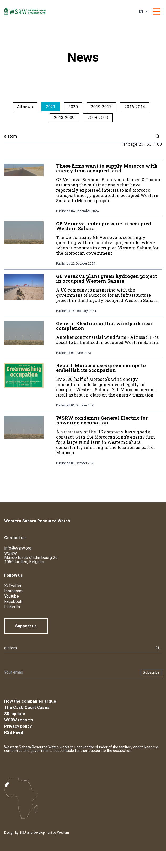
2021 (50, 106)
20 (140, 144)
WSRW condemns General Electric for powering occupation (102, 420)
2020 (73, 106)
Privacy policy (18, 726)
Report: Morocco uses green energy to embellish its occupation (101, 367)
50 (149, 144)
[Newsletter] (70, 672)
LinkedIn (12, 606)
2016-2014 (135, 106)
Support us (26, 625)
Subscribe (151, 672)
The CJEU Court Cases (27, 707)
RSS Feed (13, 732)
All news (25, 106)
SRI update (14, 713)
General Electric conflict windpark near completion (104, 325)
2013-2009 (64, 117)
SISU (22, 832)
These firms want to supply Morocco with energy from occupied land (107, 168)
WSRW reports (18, 720)
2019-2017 (101, 106)
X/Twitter (13, 585)
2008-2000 (98, 117)
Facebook (13, 601)
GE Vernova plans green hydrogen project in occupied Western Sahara (106, 278)
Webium (63, 832)
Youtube (11, 596)
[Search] (77, 136)
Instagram (13, 590)
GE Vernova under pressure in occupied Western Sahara (103, 225)
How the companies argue (30, 701)
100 (158, 144)
